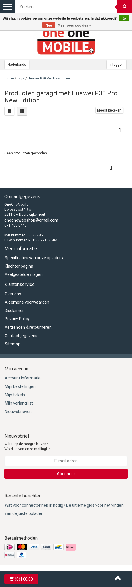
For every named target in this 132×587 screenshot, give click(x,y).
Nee (48, 25)
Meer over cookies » (74, 25)
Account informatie (23, 378)
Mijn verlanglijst (19, 403)
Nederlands (17, 64)
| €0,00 (21, 579)
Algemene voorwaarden (27, 302)
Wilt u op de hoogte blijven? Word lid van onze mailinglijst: (28, 446)
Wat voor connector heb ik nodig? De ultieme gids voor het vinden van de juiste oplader (64, 509)
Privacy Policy (17, 318)
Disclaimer (14, 310)
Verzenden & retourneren (28, 327)
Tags (20, 78)
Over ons (13, 294)
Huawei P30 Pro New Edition (49, 78)
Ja (124, 18)
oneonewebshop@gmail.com (31, 220)
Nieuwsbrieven (18, 411)
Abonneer (66, 473)
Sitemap (12, 344)
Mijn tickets (15, 395)
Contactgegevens (21, 335)
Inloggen (117, 64)
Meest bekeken (109, 110)
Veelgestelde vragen (24, 274)
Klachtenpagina (19, 266)
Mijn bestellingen (20, 386)
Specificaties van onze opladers (34, 257)
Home (9, 78)
